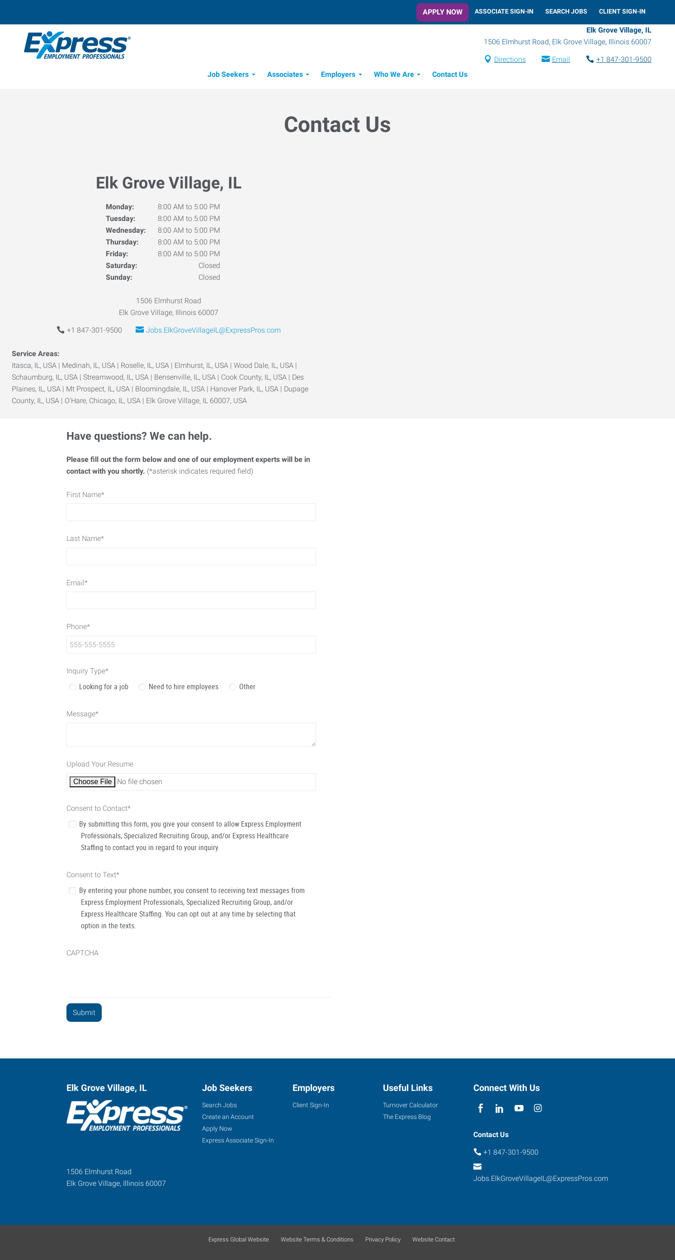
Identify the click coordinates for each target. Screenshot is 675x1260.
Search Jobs (566, 11)
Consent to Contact (98, 809)
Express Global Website (238, 1239)
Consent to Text (92, 876)
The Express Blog (407, 1116)
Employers (338, 75)
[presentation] (135, 980)
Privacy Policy (383, 1239)
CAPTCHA (82, 954)
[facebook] (480, 1108)
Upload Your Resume (99, 765)
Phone (78, 628)
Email (555, 60)
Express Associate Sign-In (238, 1140)
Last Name (85, 540)
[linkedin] (499, 1108)
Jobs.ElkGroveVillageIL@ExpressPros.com (213, 331)
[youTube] (518, 1108)
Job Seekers (228, 75)
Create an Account (228, 1116)
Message (82, 715)
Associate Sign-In (504, 11)
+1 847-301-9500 (618, 60)
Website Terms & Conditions (317, 1239)
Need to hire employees (183, 688)
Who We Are (394, 75)
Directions (504, 60)
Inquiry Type (87, 672)
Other (247, 688)
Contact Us (449, 75)
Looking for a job (103, 688)
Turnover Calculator (410, 1105)
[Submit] (84, 1014)
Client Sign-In (622, 11)
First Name (85, 496)
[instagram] (537, 1108)
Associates (285, 75)
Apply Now (443, 12)
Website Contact (433, 1239)
